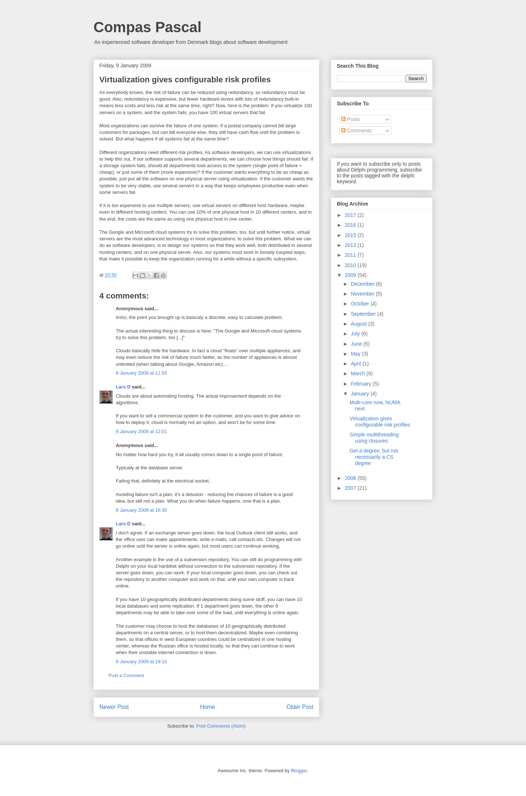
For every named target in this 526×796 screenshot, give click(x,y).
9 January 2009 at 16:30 (141, 510)
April (356, 364)
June (357, 344)
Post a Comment (126, 675)
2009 (351, 275)
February (362, 384)
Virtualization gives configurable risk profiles (380, 422)
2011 (351, 255)
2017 (351, 215)
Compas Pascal (148, 27)
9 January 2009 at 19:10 (141, 661)
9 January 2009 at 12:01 (141, 431)
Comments (356, 131)
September (364, 314)
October (360, 304)
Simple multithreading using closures (374, 438)
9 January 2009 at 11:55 (141, 373)
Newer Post (114, 707)
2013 (351, 245)
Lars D (123, 387)
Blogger (299, 770)
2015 (351, 235)
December (363, 284)
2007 (351, 488)
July (356, 334)
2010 (351, 265)
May (356, 354)
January (360, 394)
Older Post (299, 707)
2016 (351, 225)
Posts (350, 119)
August (359, 324)
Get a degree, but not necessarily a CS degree (374, 457)
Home (208, 707)
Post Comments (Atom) (220, 726)
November (363, 294)
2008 (351, 478)
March (358, 373)
